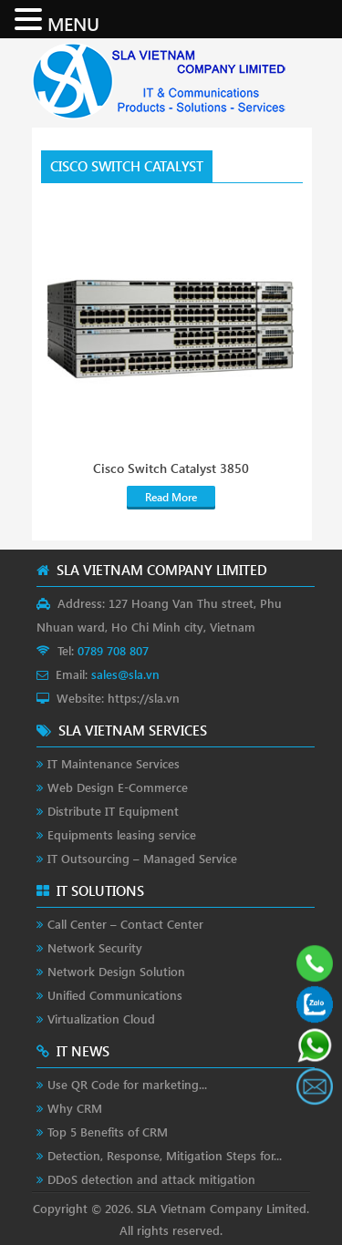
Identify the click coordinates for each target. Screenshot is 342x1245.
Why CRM (74, 1108)
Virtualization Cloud (101, 1018)
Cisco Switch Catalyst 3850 (171, 468)
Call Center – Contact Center (125, 923)
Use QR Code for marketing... (127, 1084)
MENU (73, 23)
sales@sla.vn (125, 674)
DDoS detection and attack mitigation (151, 1179)
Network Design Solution (116, 971)
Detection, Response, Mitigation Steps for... (164, 1155)
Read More (171, 497)
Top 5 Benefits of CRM (107, 1131)
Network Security (94, 947)
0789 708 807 (113, 650)
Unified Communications (114, 995)
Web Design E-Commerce (117, 787)
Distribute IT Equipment (113, 810)
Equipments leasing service (121, 834)
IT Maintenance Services (113, 763)
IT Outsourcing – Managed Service (142, 858)
